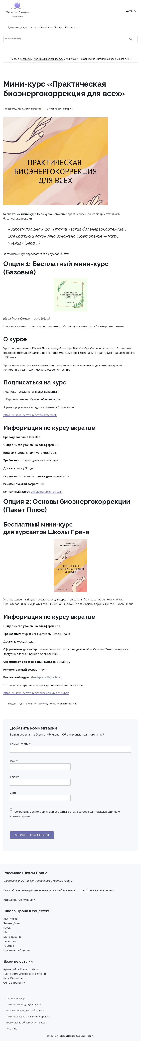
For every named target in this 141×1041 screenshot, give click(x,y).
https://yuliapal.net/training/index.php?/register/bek (36, 693)
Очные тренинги (14, 982)
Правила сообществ (16, 950)
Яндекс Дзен (11, 923)
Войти (91, 1035)
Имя (14, 761)
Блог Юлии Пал (13, 978)
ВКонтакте (10, 919)
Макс (6, 932)
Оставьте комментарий (59, 108)
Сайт (13, 793)
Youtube (8, 946)
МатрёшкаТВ (12, 937)
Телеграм (9, 941)
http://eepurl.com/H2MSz (19, 900)
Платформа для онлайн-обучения (25, 974)
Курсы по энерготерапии (63, 703)
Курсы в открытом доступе (33, 703)
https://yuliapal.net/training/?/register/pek (30, 415)
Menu (132, 11)
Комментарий (20, 744)
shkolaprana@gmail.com (46, 491)
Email (14, 777)
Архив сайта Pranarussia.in (20, 969)
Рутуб (7, 928)
